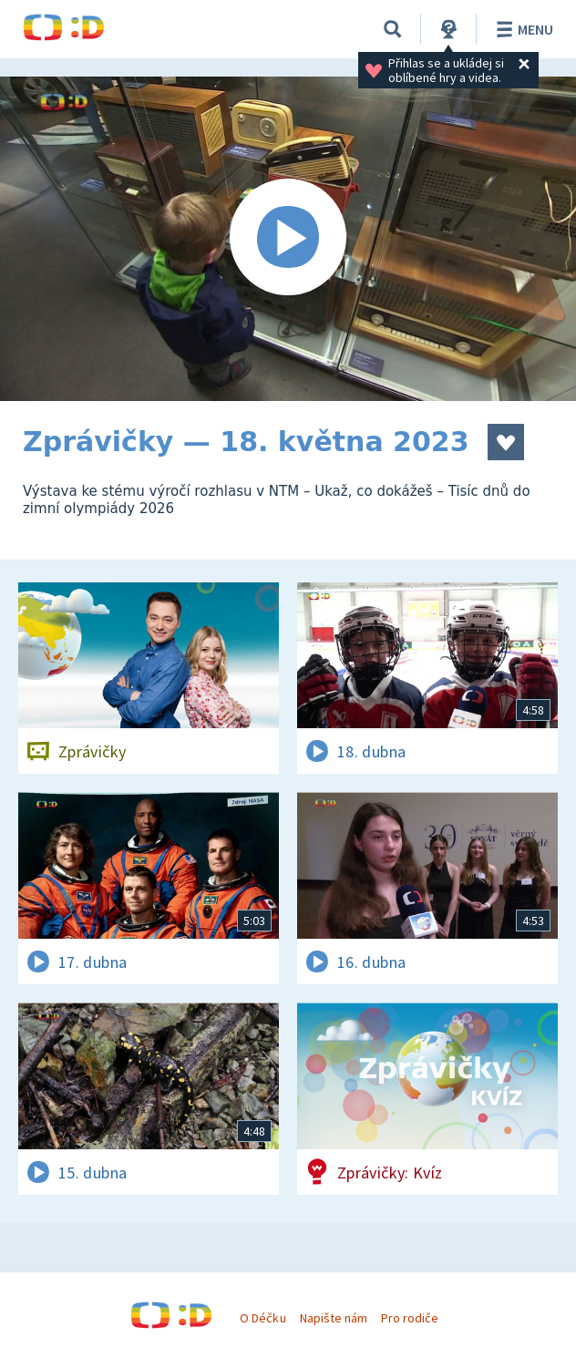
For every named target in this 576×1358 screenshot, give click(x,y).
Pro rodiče (409, 1318)
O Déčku (262, 1318)
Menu (521, 29)
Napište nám (333, 1318)
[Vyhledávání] (392, 29)
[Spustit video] (288, 239)
